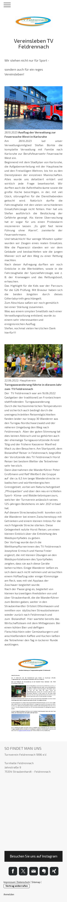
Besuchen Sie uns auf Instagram (33, 856)
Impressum (9, 882)
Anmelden (9, 894)
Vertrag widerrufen (17, 885)
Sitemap (36, 882)
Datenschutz (23, 882)
